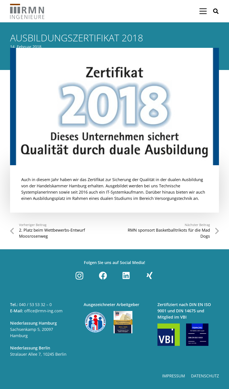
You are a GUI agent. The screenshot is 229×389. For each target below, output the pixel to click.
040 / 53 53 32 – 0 (35, 304)
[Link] (27, 11)
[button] (216, 11)
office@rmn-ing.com (43, 310)
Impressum (173, 375)
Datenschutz (205, 375)
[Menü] (203, 11)
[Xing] (150, 276)
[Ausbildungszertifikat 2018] (114, 106)
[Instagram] (79, 276)
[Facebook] (103, 276)
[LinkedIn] (126, 276)
